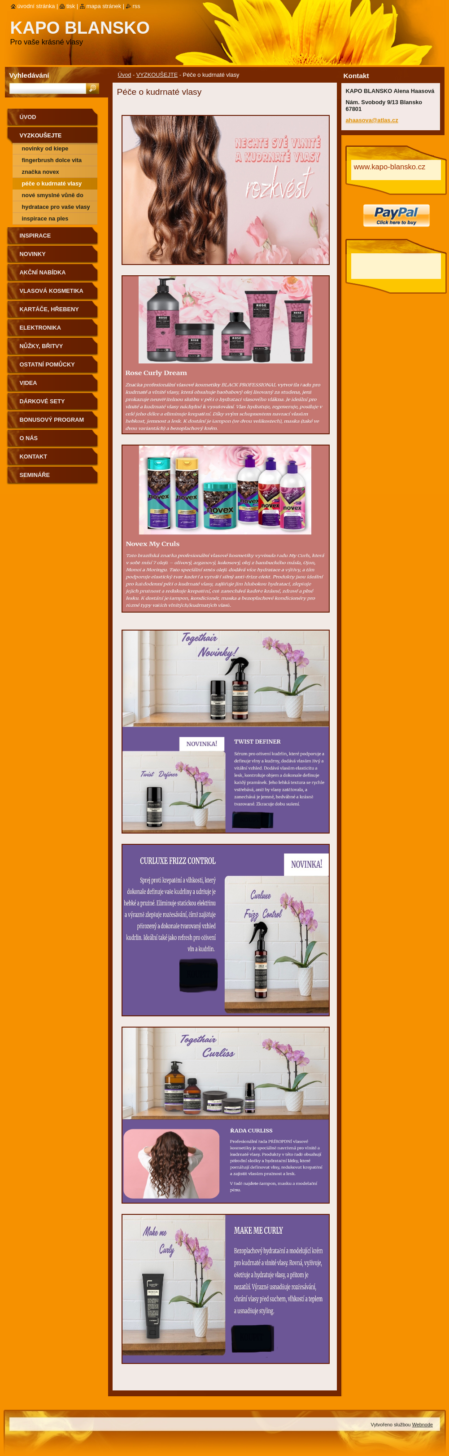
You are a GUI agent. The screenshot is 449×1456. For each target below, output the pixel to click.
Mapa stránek (104, 6)
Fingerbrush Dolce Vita (52, 160)
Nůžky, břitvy (41, 346)
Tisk (70, 6)
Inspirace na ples (45, 218)
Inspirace (35, 235)
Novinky (33, 254)
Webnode (422, 1424)
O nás (29, 438)
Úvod (124, 74)
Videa (28, 382)
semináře (35, 475)
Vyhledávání (29, 75)
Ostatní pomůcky (47, 364)
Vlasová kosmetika (51, 290)
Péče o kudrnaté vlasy (52, 183)
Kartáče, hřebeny (49, 309)
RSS (136, 6)
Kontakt (34, 456)
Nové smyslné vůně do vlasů (52, 196)
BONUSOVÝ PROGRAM (52, 419)
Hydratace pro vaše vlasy (56, 206)
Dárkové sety (42, 401)
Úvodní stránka (36, 6)
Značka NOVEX (40, 171)
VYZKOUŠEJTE (157, 74)
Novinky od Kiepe (45, 148)
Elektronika (40, 327)
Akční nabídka (43, 272)
